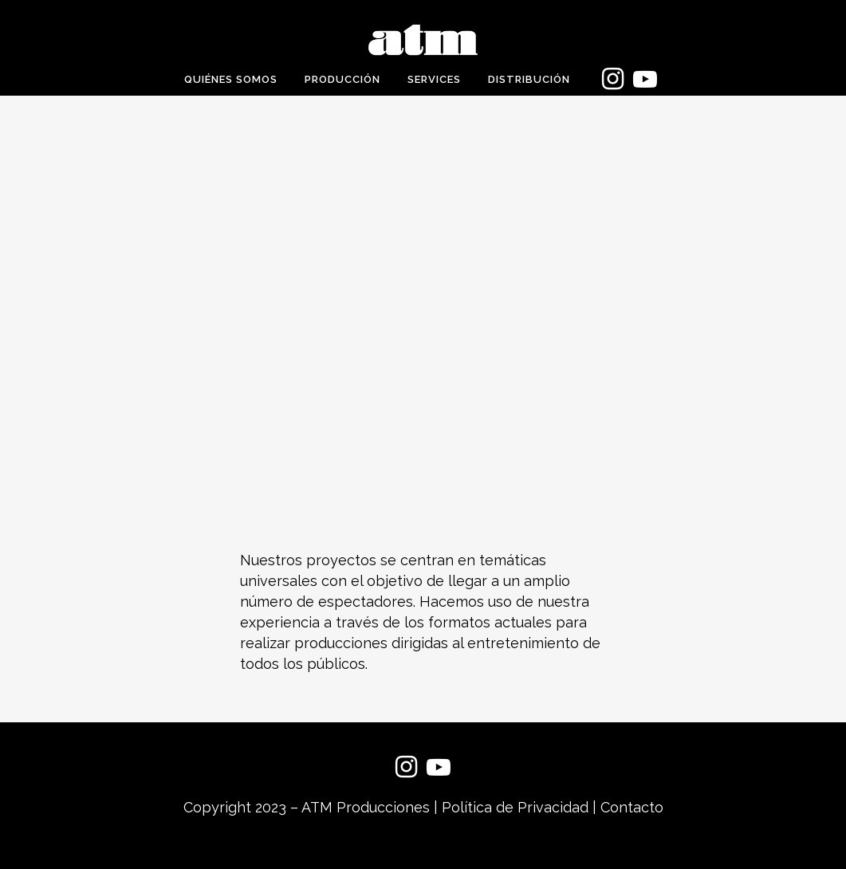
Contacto (631, 807)
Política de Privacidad (515, 807)
